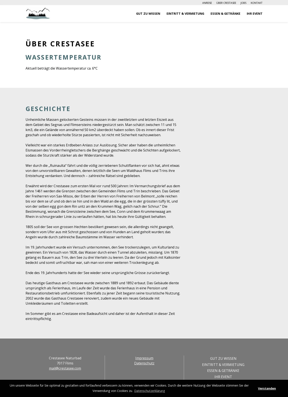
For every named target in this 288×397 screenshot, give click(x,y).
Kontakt (256, 3)
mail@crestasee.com (65, 368)
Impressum (144, 358)
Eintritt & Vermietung (185, 13)
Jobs (243, 3)
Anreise (207, 3)
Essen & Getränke (225, 13)
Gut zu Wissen (148, 13)
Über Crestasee (226, 3)
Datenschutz (144, 363)
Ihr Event (254, 13)
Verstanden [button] (267, 388)
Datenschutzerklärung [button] (149, 391)
